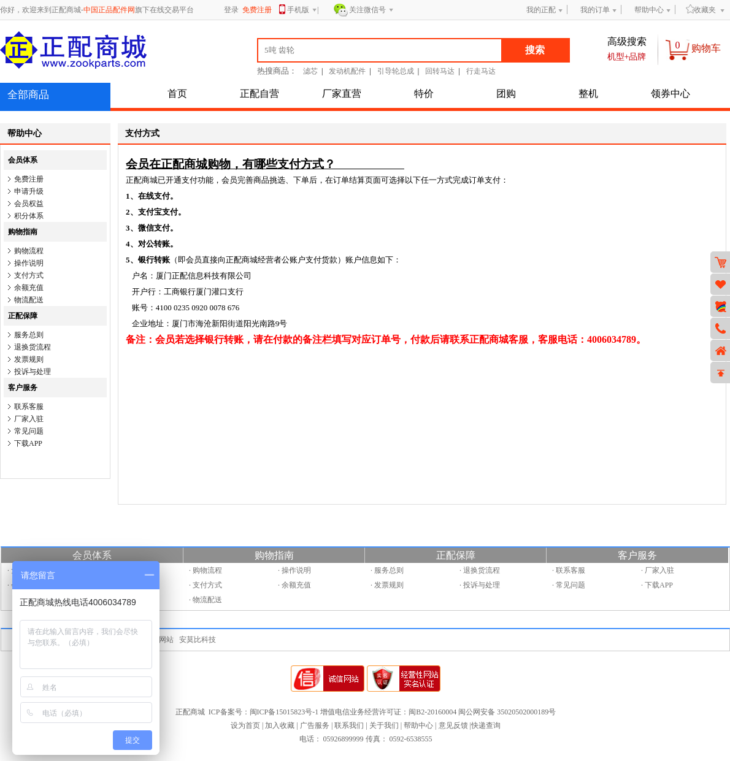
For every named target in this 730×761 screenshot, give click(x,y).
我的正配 (541, 10)
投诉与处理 (32, 371)
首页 (177, 93)
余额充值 (29, 287)
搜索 (535, 50)
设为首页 (245, 725)
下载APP (28, 443)
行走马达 (481, 71)
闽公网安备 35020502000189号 (507, 712)
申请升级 (29, 191)
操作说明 (29, 263)
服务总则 (29, 335)
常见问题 (29, 431)
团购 (506, 93)
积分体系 (29, 216)
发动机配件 (347, 71)
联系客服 (29, 406)
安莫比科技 (197, 639)
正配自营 (259, 93)
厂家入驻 (29, 419)
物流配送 (29, 300)
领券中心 (670, 93)
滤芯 (310, 71)
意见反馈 (453, 725)
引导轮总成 (395, 71)
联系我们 (349, 725)
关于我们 (384, 725)
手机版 (302, 10)
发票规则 (29, 359)
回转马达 (440, 71)
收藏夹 (701, 9)
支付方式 (29, 275)
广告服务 (314, 725)
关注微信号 (371, 10)
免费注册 (29, 179)
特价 (424, 93)
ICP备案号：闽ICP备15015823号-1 (263, 712)
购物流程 (29, 251)
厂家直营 (341, 93)
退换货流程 (32, 347)
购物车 (706, 48)
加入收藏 (279, 725)
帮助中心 (649, 10)
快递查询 (486, 725)
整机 (588, 93)
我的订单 (595, 10)
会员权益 (29, 203)
